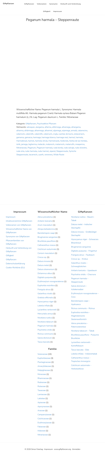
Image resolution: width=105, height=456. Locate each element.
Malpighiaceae (44, 370)
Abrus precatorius (45, 217)
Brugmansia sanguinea (47, 237)
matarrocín (60, 144)
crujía (55, 134)
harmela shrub (41, 141)
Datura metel (43, 265)
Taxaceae (42, 390)
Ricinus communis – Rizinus (83, 308)
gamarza (28, 137)
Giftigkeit (10, 255)
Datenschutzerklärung (15, 263)
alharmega (39, 130)
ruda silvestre (81, 147)
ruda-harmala (31, 151)
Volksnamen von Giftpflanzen (18, 225)
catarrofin (39, 134)
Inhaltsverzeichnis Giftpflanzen (19, 221)
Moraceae (42, 374)
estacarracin (79, 134)
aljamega (57, 130)
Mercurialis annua (45, 313)
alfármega (56, 127)
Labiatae (41, 398)
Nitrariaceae (21, 147)
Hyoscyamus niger (45, 301)
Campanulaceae (44, 414)
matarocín (50, 144)
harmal (72, 137)
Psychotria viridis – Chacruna (83, 274)
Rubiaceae (42, 382)
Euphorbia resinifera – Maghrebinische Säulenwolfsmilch (80, 316)
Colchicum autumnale (47, 249)
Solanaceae (42, 354)
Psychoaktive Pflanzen (46, 123)
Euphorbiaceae (44, 358)
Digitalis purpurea (45, 277)
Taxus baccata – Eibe (80, 349)
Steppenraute (62, 151)
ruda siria (20, 151)
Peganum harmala (45, 147)
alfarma (48, 127)
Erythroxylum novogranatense (51, 281)
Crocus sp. (42, 257)
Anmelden (76, 449)
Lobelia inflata (44, 305)
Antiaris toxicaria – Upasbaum (84, 270)
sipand (52, 151)
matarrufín (69, 144)
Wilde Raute (58, 154)
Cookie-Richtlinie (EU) (15, 267)
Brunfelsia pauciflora (46, 241)
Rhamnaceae (43, 378)
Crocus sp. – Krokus (79, 259)
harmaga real (62, 137)
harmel (31, 141)
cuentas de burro (66, 134)
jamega (24, 144)
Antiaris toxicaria (45, 221)
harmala (79, 137)
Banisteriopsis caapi (46, 233)
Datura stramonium (46, 269)
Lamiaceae (42, 394)
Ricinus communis (45, 334)
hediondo (64, 141)
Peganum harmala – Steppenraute (52, 19)
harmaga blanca (48, 137)
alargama (40, 127)
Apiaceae (41, 402)
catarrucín (48, 134)
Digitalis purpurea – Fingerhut (84, 251)
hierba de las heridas (78, 141)
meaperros (80, 144)
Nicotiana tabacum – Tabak (82, 330)
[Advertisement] (52, 93)
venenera (48, 154)
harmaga (37, 137)
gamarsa (20, 137)
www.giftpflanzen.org (62, 449)
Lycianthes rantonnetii (47, 309)
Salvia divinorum (45, 338)
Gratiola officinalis (45, 297)
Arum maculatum (45, 225)
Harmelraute (53, 141)
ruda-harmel (43, 151)
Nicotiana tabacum (46, 321)
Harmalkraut (21, 141)
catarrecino (82, 130)
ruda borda (58, 147)
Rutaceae (42, 386)
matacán (41, 144)
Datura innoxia (44, 261)
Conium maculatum (46, 253)
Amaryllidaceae (44, 366)
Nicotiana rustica (45, 317)
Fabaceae (42, 426)
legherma (32, 144)
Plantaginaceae (44, 362)
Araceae (41, 410)
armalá (74, 130)
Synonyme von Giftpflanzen (18, 236)
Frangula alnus (44, 289)
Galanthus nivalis (45, 293)
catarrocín (20, 134)
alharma (19, 130)
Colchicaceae (43, 418)
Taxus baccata (44, 342)
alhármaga (29, 130)
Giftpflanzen (8, 3)
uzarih (41, 154)
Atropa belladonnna (46, 229)
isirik (18, 144)
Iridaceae (41, 430)
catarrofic (30, 134)
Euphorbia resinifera (46, 285)
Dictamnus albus (45, 273)
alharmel (48, 130)
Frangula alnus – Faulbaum (83, 255)
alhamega (66, 127)
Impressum (10, 217)
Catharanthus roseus (46, 245)
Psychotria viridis (45, 329)
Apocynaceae (43, 406)
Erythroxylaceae (44, 422)
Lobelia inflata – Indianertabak (84, 353)
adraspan (31, 127)
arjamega (66, 130)
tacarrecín (33, 154)
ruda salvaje (69, 147)
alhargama (75, 127)
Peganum (32, 147)
